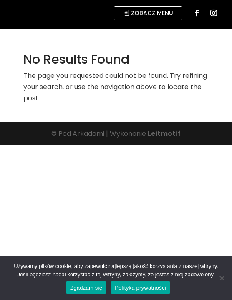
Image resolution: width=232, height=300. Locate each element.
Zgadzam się (86, 288)
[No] (221, 278)
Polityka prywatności (140, 288)
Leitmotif (164, 133)
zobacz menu (152, 13)
